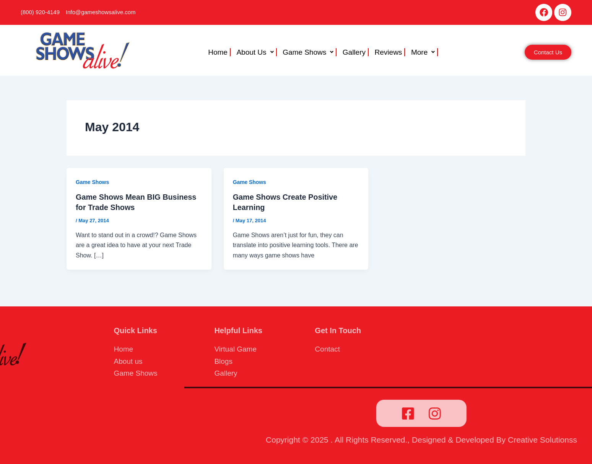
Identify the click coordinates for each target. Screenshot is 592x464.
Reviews (386, 52)
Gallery (353, 52)
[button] (258, 52)
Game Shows (308, 52)
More (420, 52)
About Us (256, 52)
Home (220, 52)
